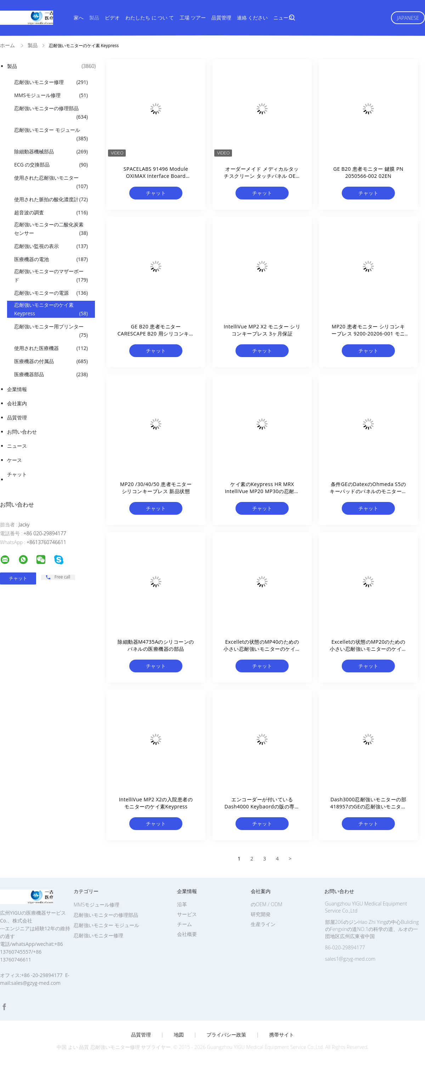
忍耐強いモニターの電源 (51, 293)
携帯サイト (281, 1034)
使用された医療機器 (51, 348)
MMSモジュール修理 (51, 95)
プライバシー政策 (226, 1034)
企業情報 (17, 389)
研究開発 (261, 914)
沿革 (182, 904)
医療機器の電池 (51, 259)
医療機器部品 (51, 374)
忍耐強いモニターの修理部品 (51, 113)
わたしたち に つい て (149, 17)
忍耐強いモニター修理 (51, 82)
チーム (184, 924)
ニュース (283, 17)
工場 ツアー (193, 17)
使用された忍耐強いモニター (51, 182)
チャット (17, 474)
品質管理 (221, 17)
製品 (94, 17)
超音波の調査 (51, 212)
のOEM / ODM (266, 904)
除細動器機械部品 (51, 151)
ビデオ (112, 17)
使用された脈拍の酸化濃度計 (51, 199)
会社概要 (187, 934)
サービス (187, 914)
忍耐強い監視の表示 (51, 246)
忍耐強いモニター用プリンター (51, 331)
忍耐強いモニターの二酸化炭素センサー (51, 229)
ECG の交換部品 (51, 164)
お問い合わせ (22, 431)
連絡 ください (252, 17)
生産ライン (263, 924)
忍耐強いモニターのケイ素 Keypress (51, 309)
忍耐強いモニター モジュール (51, 134)
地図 (179, 1034)
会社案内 (17, 403)
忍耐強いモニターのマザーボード (51, 276)
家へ (79, 17)
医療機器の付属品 (51, 361)
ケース (14, 460)
